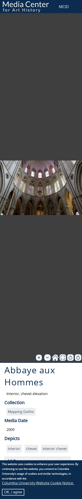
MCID (64, 6)
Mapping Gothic (21, 411)
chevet (31, 448)
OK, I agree (13, 493)
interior (14, 448)
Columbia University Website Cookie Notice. (38, 483)
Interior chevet (55, 448)
